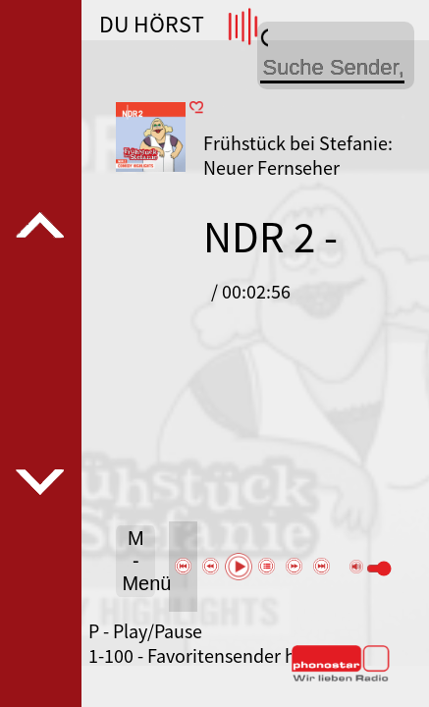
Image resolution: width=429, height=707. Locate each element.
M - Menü (138, 560)
